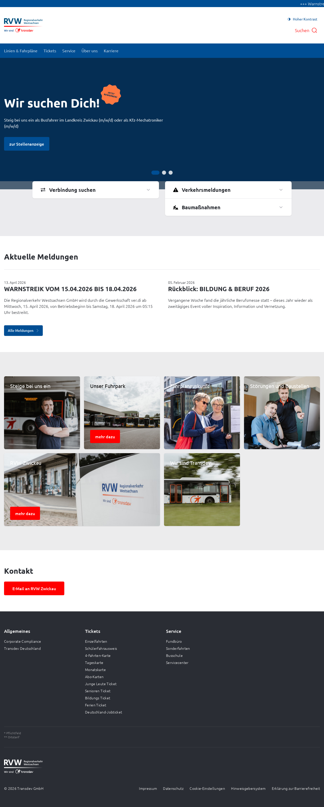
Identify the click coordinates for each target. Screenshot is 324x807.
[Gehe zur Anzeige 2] (164, 173)
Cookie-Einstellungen (207, 788)
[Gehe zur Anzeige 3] (171, 173)
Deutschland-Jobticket (103, 711)
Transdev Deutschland (22, 648)
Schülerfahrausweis (101, 648)
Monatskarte (95, 669)
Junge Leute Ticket (100, 683)
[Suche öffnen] (306, 30)
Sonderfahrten (178, 648)
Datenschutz (173, 788)
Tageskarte (94, 662)
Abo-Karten (94, 676)
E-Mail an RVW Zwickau (34, 588)
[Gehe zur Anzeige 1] (155, 173)
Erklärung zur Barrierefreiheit (296, 788)
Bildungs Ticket (97, 697)
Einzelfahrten (96, 641)
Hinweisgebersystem (248, 788)
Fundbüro (174, 641)
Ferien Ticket (95, 704)
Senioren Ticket (97, 690)
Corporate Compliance (22, 641)
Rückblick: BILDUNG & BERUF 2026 (219, 289)
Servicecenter (177, 662)
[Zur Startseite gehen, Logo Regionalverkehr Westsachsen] (23, 25)
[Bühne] (162, 123)
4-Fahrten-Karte (98, 655)
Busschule (174, 655)
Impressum (148, 788)
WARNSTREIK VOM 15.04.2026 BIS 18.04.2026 (70, 289)
